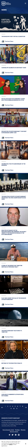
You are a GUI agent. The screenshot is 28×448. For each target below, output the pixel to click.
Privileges (17, 430)
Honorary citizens (14, 431)
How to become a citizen (8, 430)
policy (10, 444)
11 (16, 409)
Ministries (23, 430)
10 (13, 409)
